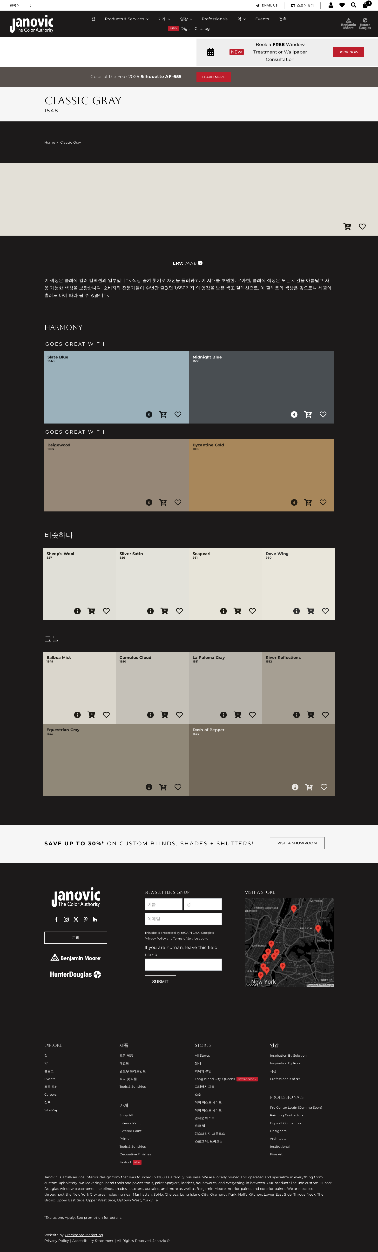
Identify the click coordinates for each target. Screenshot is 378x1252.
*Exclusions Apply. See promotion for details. (83, 1217)
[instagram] (66, 919)
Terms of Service (185, 938)
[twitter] (76, 919)
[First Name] (163, 904)
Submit (160, 981)
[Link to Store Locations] (289, 942)
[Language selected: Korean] (20, 5)
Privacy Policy (155, 938)
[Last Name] (203, 904)
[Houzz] (95, 919)
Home (49, 142)
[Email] (183, 919)
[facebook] (56, 919)
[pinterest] (85, 919)
